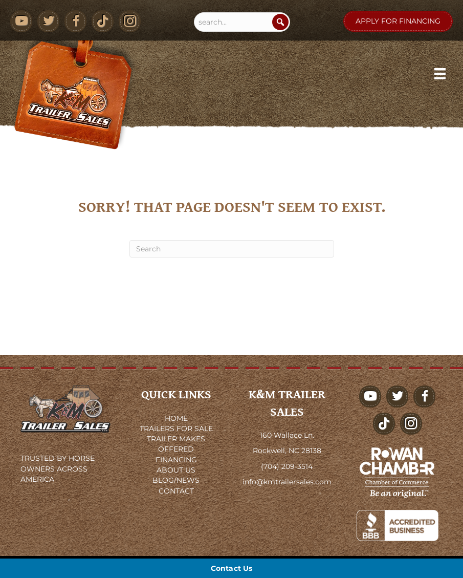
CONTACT (176, 491)
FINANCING (176, 459)
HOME (176, 418)
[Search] (280, 22)
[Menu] (440, 74)
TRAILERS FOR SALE (176, 428)
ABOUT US (176, 470)
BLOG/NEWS (176, 480)
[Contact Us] (231, 568)
